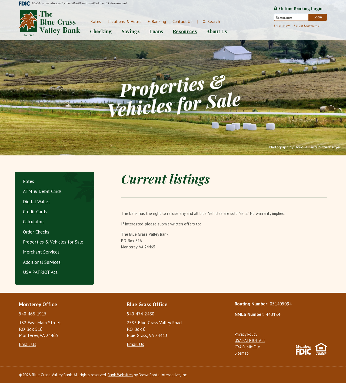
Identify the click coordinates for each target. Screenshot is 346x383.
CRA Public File (247, 346)
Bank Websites (120, 374)
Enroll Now (282, 26)
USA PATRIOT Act (250, 340)
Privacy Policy (246, 334)
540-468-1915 (32, 314)
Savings (130, 31)
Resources (185, 31)
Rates (96, 21)
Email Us (27, 344)
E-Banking (157, 21)
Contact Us (182, 21)
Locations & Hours (124, 21)
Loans (156, 31)
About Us (217, 31)
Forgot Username (307, 26)
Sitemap (242, 353)
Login (318, 17)
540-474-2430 (140, 314)
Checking (101, 31)
